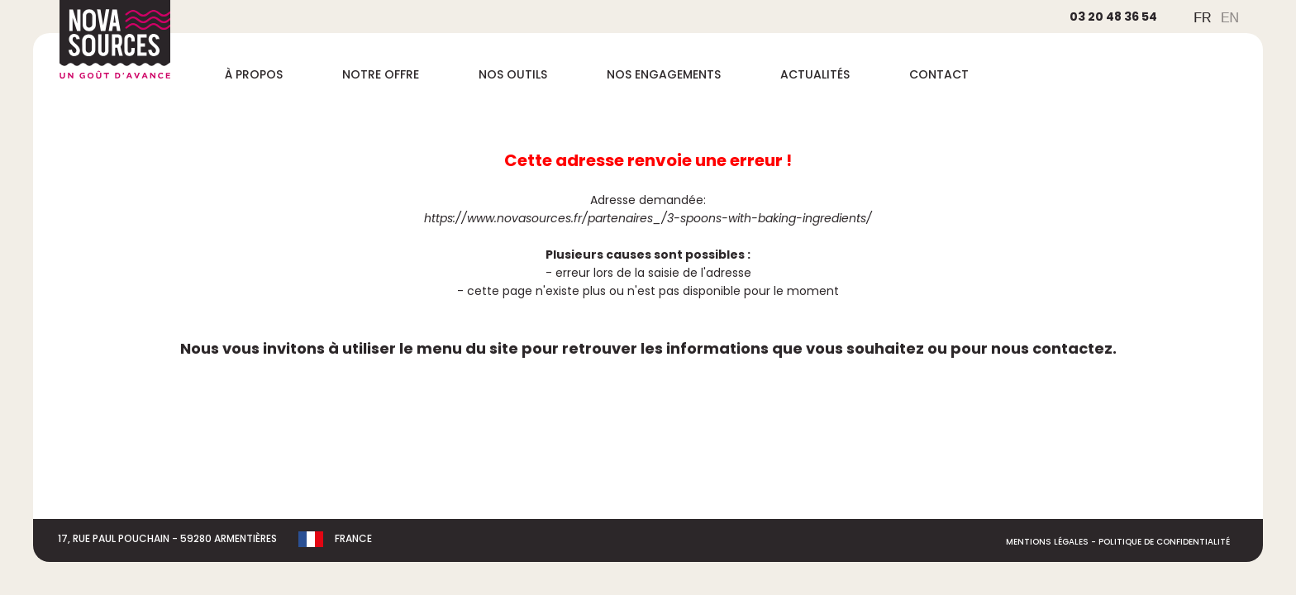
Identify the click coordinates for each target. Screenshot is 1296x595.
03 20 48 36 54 (1113, 16)
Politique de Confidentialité (1164, 542)
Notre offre (380, 74)
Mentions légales (1047, 542)
